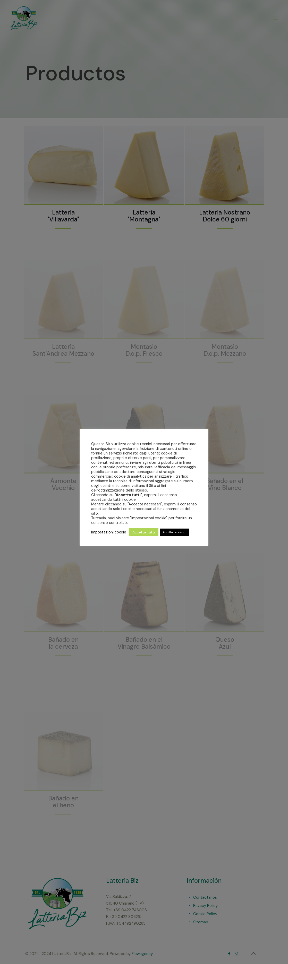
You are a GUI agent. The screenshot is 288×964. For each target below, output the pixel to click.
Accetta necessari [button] (174, 532)
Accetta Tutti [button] (143, 532)
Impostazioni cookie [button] (108, 532)
